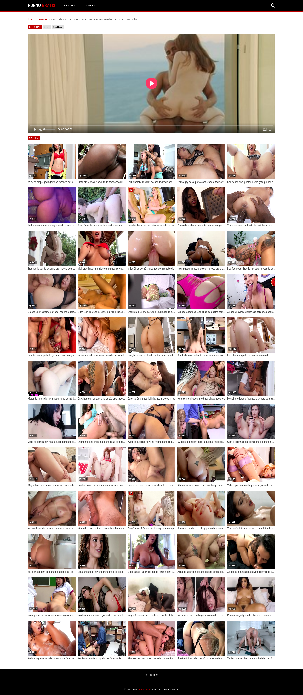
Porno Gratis (71, 5)
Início (31, 19)
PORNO (41, 5)
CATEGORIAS (91, 5)
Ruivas (43, 19)
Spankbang (57, 27)
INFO (35, 137)
